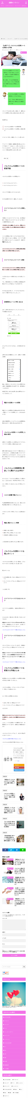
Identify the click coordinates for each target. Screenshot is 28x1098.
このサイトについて (9, 5)
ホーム (2, 5)
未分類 (5, 1061)
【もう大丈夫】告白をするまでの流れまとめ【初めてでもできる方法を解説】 (9, 824)
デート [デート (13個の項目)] (13, 1083)
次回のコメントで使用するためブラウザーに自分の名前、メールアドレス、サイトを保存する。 (14, 951)
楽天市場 (17, 767)
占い (5, 1046)
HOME (3, 38)
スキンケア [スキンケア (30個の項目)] (6, 1083)
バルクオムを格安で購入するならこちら (11, 738)
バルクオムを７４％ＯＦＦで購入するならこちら (13, 662)
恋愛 (5, 1057)
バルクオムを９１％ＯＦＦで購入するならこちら (13, 629)
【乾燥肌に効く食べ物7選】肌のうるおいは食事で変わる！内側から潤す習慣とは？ (20, 881)
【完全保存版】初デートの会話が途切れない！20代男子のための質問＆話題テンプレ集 (9, 838)
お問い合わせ (24, 5)
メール (4, 938)
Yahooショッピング (19, 770)
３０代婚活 (6, 1068)
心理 (5, 1054)
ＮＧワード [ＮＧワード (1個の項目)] (6, 1095)
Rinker (18, 760)
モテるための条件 (7, 1043)
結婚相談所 (6, 1065)
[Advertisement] (14, 23)
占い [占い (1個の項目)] (21, 1089)
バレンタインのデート (8, 1031)
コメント (4, 918)
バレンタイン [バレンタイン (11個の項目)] (20, 1083)
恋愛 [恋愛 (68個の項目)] (10, 1092)
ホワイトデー (7, 1035)
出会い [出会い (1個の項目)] (16, 1089)
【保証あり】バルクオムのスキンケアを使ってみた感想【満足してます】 (9, 782)
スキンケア (9, 38)
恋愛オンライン (14, 2)
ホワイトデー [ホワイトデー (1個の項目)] (7, 1086)
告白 (5, 1050)
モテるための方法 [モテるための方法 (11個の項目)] (7, 1089)
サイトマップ (17, 5)
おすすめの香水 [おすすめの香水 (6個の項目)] (7, 1079)
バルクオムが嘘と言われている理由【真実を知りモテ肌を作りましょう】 (20, 871)
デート (5, 1028)
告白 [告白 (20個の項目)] (5, 1092)
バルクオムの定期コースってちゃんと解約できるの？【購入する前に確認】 (9, 796)
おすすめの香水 (7, 1017)
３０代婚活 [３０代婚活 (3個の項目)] (16, 1092)
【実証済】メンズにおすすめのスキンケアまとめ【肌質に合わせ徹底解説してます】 (9, 810)
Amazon (17, 765)
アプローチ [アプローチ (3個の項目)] (16, 1079)
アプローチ (6, 1020)
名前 (3, 932)
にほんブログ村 (5, 974)
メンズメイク (7, 1039)
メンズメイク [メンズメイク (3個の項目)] (15, 1086)
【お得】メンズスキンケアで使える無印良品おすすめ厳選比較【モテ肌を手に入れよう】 (20, 891)
